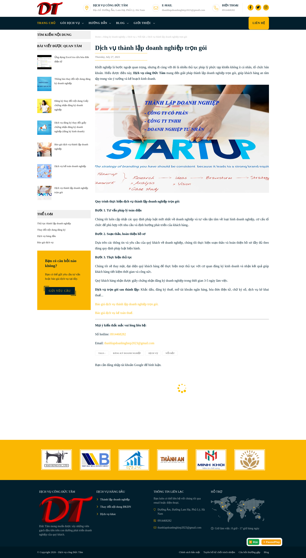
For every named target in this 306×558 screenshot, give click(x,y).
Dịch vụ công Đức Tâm (70, 552)
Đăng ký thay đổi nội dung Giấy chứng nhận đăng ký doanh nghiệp (71, 105)
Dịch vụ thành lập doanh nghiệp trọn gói (151, 47)
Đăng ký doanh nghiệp (114, 36)
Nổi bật (141, 36)
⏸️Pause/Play (271, 542)
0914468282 (118, 334)
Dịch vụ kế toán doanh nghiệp (70, 166)
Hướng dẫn (98, 23)
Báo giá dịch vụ (45, 242)
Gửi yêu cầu (60, 290)
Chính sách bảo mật (189, 552)
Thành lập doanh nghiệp (115, 499)
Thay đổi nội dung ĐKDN (115, 506)
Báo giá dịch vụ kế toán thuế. (114, 313)
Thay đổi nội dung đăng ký (51, 229)
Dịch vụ (131, 36)
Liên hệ (259, 23)
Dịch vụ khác (108, 514)
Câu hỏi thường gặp (249, 552)
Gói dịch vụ (70, 23)
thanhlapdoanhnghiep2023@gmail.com (129, 343)
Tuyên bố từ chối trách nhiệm (219, 552)
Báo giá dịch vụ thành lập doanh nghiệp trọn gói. (126, 304)
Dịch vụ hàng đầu (46, 236)
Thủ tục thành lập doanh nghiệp (54, 223)
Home (98, 36)
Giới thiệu (142, 23)
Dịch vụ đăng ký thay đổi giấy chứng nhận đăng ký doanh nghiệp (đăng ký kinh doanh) (70, 127)
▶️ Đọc (253, 542)
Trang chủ (46, 23)
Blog (120, 23)
